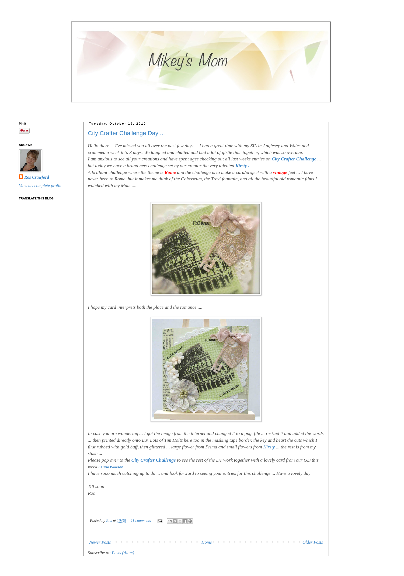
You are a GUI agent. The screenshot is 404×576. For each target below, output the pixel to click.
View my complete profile (40, 185)
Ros (109, 520)
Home (206, 542)
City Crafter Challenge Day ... (126, 133)
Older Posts (312, 542)
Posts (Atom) (123, 552)
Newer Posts (100, 542)
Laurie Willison (111, 467)
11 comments (141, 520)
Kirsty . (242, 165)
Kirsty (269, 446)
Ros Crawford (36, 177)
